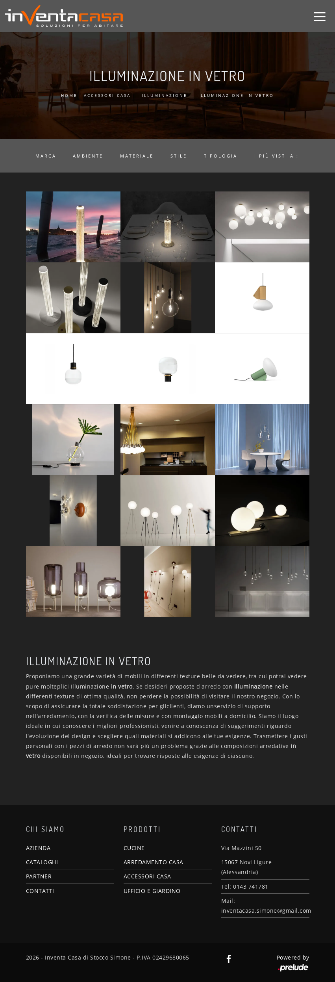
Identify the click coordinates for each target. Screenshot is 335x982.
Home (69, 95)
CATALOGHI (42, 862)
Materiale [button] (137, 156)
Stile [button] (178, 156)
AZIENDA (38, 848)
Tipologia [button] (220, 156)
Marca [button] (45, 156)
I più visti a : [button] (276, 156)
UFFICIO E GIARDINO (152, 891)
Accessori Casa (107, 95)
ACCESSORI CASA (147, 876)
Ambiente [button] (88, 156)
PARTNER (39, 876)
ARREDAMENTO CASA (153, 862)
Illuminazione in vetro (236, 95)
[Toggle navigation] (319, 16)
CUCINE (134, 848)
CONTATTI (40, 891)
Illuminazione (164, 95)
